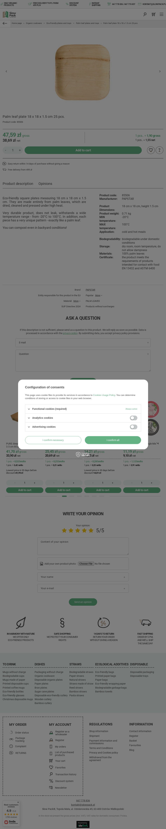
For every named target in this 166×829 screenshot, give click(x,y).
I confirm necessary (53, 440)
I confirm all (113, 440)
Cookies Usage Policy (104, 395)
